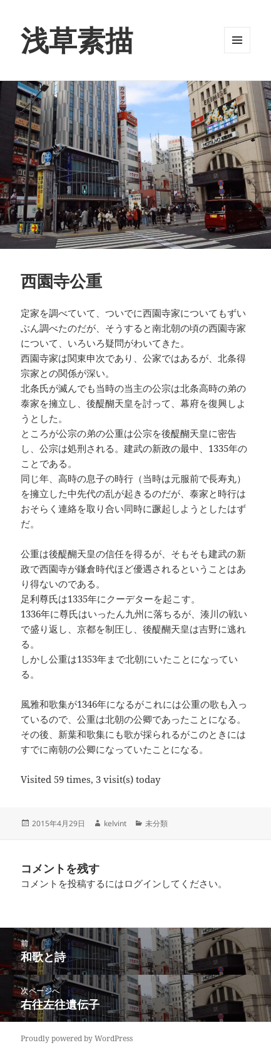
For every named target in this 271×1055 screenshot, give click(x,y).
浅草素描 (77, 40)
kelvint (115, 823)
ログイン (142, 883)
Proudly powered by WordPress (77, 1038)
